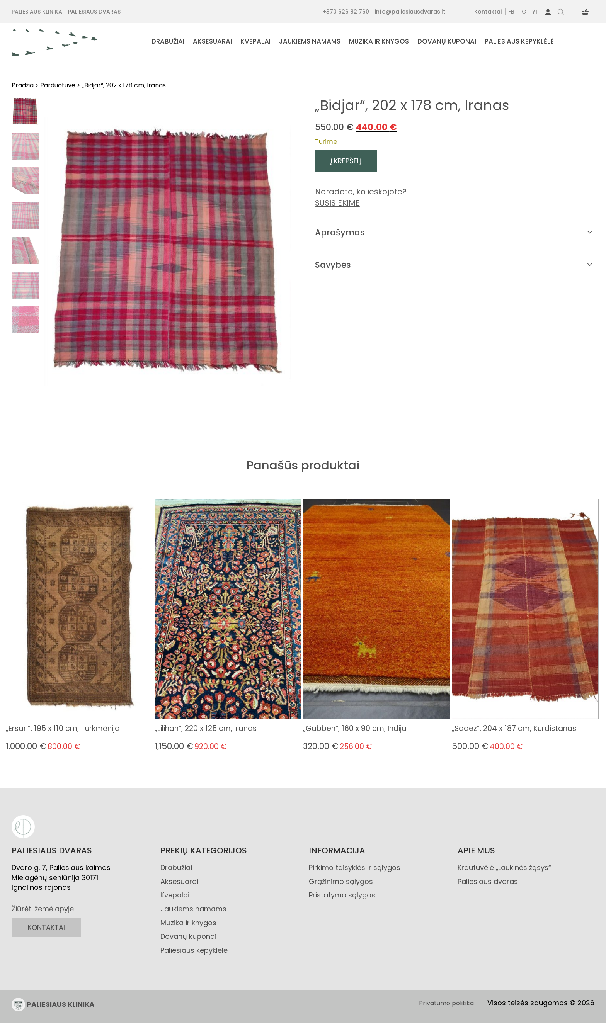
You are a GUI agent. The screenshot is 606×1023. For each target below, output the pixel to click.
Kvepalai (174, 895)
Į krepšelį (345, 161)
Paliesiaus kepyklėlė (194, 950)
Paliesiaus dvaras (488, 881)
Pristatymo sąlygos (342, 895)
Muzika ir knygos (188, 923)
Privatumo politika (446, 1003)
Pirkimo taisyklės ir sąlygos (354, 867)
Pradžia (23, 85)
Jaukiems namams (193, 909)
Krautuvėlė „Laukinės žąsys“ (504, 867)
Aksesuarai (179, 881)
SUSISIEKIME (337, 202)
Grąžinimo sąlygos (341, 881)
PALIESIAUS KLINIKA (53, 1004)
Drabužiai (176, 867)
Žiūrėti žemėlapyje (43, 909)
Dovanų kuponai (188, 936)
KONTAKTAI (46, 927)
